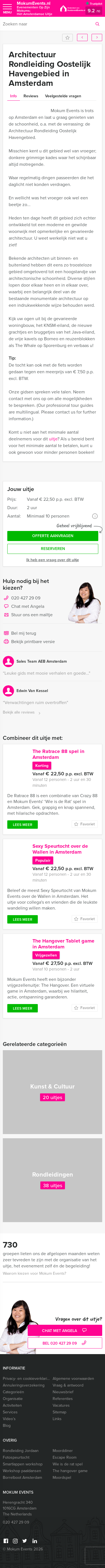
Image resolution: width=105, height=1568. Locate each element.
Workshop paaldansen (22, 1471)
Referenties (63, 1399)
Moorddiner (63, 1451)
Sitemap (59, 1412)
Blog (7, 1425)
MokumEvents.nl (36, 8)
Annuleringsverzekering (24, 1385)
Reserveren (53, 549)
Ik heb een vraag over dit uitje (52, 560)
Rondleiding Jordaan (21, 1451)
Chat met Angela (23, 606)
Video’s (9, 1419)
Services (10, 1412)
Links (57, 1419)
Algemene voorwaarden (73, 1379)
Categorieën (13, 1392)
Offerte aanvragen (52, 536)
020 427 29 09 (25, 598)
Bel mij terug (19, 633)
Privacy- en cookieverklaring (26, 1379)
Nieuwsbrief (63, 1392)
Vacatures (61, 1405)
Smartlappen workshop (23, 1464)
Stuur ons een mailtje (28, 615)
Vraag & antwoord (68, 1385)
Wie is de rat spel (68, 1464)
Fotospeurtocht (16, 1457)
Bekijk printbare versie (29, 642)
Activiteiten (12, 1405)
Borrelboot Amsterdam (22, 1477)
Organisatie (13, 1399)
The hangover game (70, 1471)
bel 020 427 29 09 (65, 1343)
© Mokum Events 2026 (23, 1549)
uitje (53, 439)
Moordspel (62, 1477)
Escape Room (64, 1457)
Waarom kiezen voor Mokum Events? (34, 1273)
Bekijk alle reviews (22, 712)
